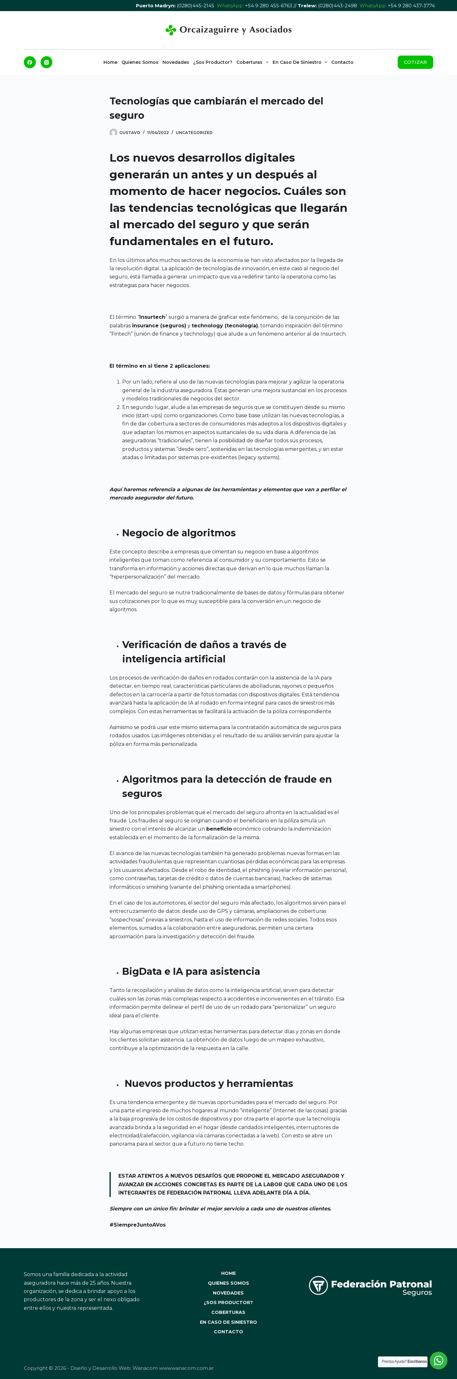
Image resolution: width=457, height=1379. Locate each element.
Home (110, 62)
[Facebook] (30, 62)
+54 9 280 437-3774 (411, 6)
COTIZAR (415, 62)
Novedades (175, 62)
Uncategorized (194, 132)
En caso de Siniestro (301, 62)
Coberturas (253, 62)
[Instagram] (47, 62)
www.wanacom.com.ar (186, 1368)
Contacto (342, 62)
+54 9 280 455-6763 (268, 6)
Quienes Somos (140, 62)
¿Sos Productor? (212, 62)
